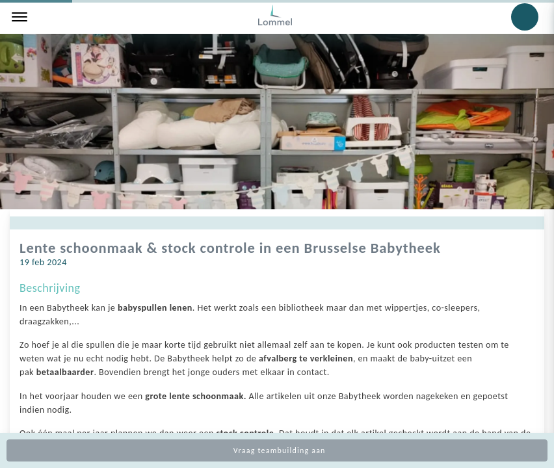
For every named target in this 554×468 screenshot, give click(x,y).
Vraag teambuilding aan (276, 450)
